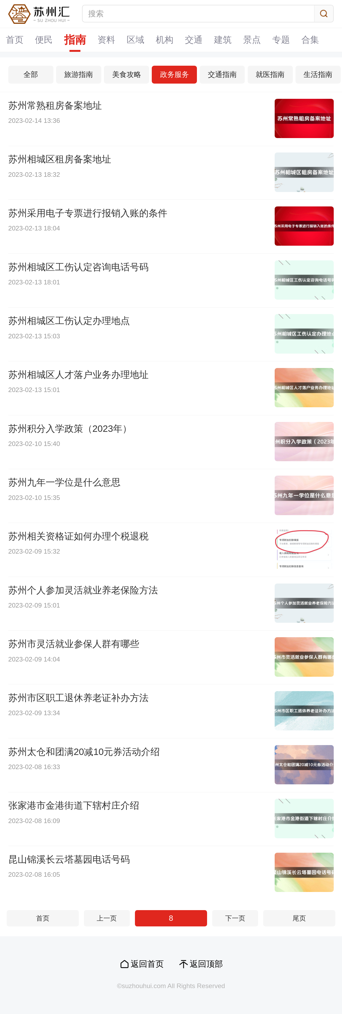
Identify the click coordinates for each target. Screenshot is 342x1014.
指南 (75, 40)
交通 (194, 40)
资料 (106, 40)
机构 (164, 40)
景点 (252, 40)
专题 (281, 40)
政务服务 (174, 75)
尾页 (299, 918)
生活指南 (318, 75)
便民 (44, 40)
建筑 (223, 40)
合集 (310, 40)
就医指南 (270, 75)
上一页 (107, 918)
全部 (31, 75)
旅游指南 (78, 75)
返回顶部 (206, 964)
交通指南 (222, 75)
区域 (135, 40)
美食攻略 (126, 75)
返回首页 (147, 964)
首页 (15, 40)
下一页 (235, 918)
